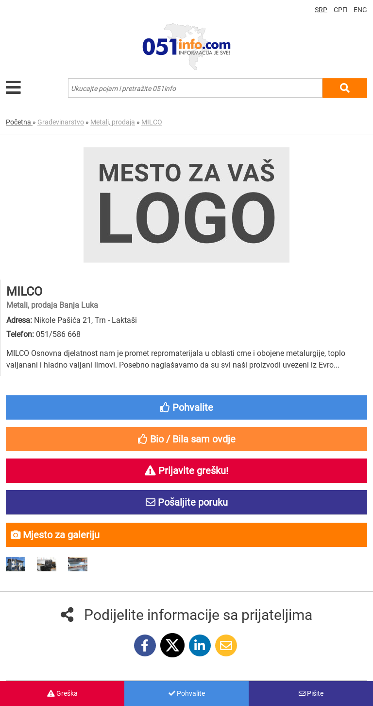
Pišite (311, 693)
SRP (321, 10)
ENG (360, 10)
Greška (62, 693)
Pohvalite (187, 693)
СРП (340, 10)
